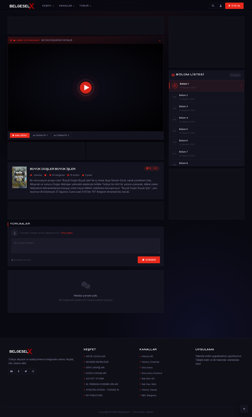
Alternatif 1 (40, 135)
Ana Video (20, 135)
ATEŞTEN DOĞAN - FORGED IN (101, 389)
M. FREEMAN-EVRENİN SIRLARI (101, 384)
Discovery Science (150, 373)
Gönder (149, 259)
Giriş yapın (67, 232)
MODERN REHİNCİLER (96, 361)
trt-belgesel (58, 175)
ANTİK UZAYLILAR (94, 356)
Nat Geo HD (147, 378)
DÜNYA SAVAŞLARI (95, 373)
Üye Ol (234, 5)
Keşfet (48, 5)
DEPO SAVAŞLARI (94, 367)
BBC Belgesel (147, 395)
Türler (85, 5)
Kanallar (67, 5)
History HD (146, 356)
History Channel (149, 361)
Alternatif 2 (61, 135)
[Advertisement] (46, 26)
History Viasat (148, 389)
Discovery (146, 367)
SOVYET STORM (94, 378)
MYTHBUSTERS (93, 395)
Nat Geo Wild (147, 384)
